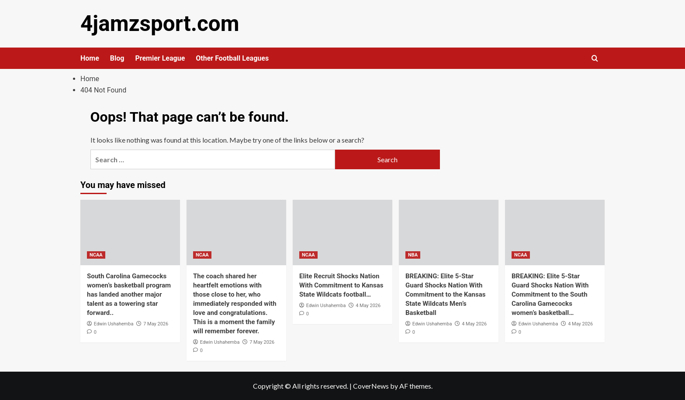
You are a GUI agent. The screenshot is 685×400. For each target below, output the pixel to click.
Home (89, 58)
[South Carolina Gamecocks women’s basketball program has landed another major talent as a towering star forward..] (130, 232)
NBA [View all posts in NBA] (413, 254)
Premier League (160, 58)
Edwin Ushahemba (114, 323)
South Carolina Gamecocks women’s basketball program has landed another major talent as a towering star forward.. (129, 294)
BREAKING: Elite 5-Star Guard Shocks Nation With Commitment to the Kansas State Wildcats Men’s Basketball (445, 294)
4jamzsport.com (157, 23)
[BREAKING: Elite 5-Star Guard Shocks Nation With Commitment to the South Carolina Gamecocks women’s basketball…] (555, 232)
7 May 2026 (155, 323)
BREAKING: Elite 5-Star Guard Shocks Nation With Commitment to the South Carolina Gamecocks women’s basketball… (550, 294)
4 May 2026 (368, 305)
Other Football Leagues (232, 58)
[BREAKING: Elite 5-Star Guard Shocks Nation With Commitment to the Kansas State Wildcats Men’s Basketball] (448, 232)
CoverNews (371, 385)
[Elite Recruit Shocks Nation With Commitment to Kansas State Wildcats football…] (342, 232)
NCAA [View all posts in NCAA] (96, 254)
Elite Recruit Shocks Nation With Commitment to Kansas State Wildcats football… (341, 285)
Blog (117, 58)
